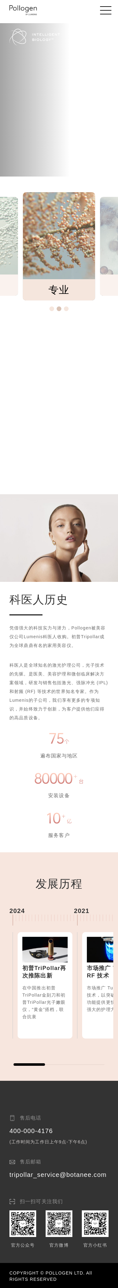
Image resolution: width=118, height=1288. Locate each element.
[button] (51, 308)
